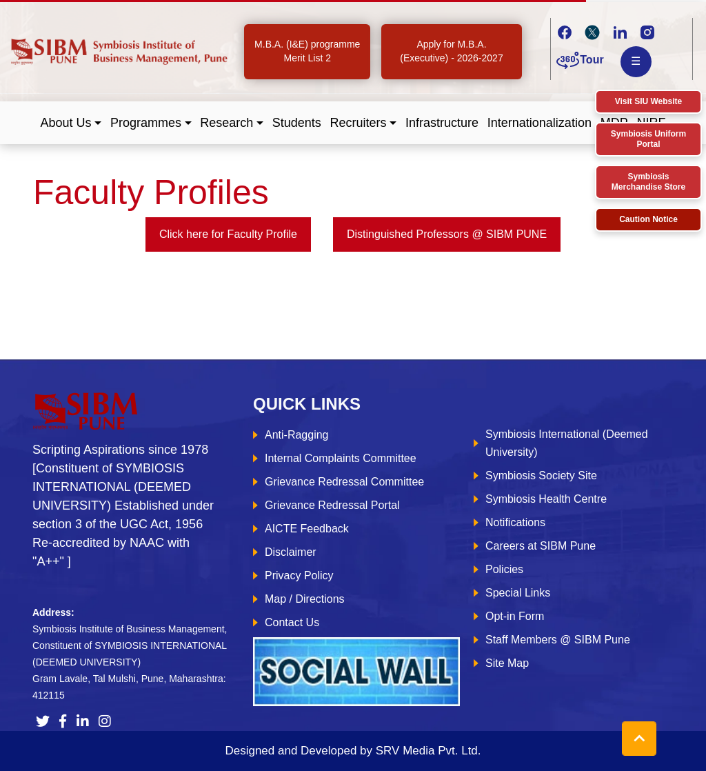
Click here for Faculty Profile (228, 234)
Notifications (515, 522)
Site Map (507, 663)
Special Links (517, 593)
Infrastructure (441, 123)
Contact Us (292, 622)
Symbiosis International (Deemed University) (566, 443)
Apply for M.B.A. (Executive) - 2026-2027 (451, 51)
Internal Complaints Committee (340, 458)
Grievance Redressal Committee (344, 482)
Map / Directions (305, 599)
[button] (71, 123)
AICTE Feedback (307, 528)
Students (296, 123)
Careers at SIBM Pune (540, 546)
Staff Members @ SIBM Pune (557, 639)
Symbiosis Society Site (541, 475)
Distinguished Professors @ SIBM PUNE (447, 234)
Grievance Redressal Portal (332, 505)
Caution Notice (648, 219)
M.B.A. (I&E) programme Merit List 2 (307, 51)
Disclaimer (290, 552)
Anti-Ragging (297, 435)
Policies (504, 569)
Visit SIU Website (649, 101)
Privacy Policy (299, 575)
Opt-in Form (514, 616)
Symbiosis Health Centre (546, 499)
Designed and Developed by (353, 750)
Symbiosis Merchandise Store (648, 182)
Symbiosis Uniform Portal (648, 139)
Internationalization (539, 123)
